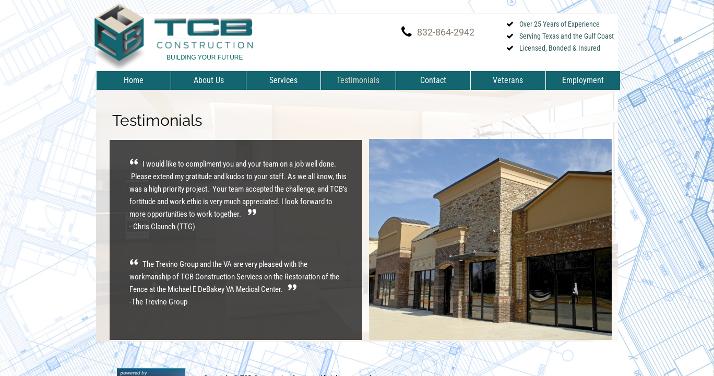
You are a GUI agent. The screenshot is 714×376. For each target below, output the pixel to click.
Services (283, 80)
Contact (433, 80)
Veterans (508, 80)
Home (134, 80)
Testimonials (358, 80)
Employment (583, 80)
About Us (209, 80)
